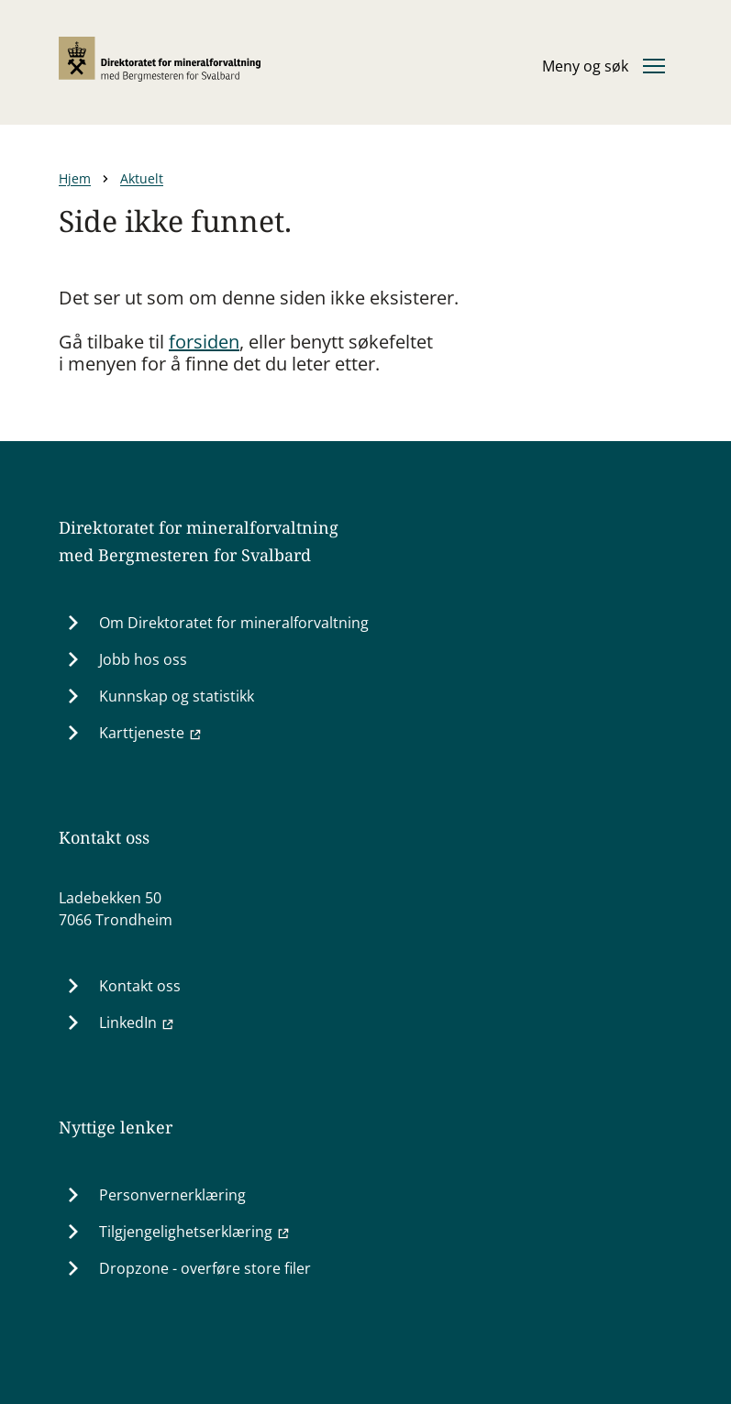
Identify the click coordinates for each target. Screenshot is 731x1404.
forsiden (204, 341)
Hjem (75, 178)
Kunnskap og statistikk (176, 696)
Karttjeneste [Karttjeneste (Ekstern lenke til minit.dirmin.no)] (151, 733)
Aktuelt (141, 178)
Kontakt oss (140, 986)
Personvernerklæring (172, 1195)
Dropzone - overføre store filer (205, 1268)
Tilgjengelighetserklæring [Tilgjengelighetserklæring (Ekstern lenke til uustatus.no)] (195, 1232)
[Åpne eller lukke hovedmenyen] (603, 66)
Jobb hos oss (143, 659)
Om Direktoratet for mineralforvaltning (234, 623)
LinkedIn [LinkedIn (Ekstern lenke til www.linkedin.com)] (137, 1022)
